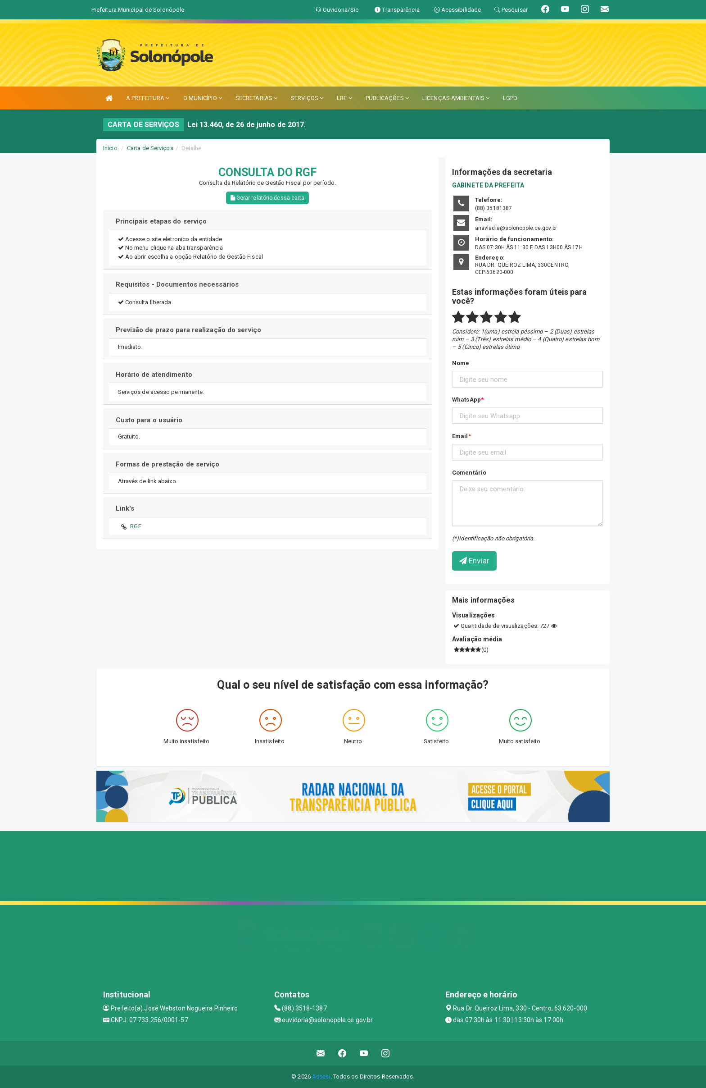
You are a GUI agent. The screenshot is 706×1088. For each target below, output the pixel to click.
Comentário (469, 472)
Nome (460, 363)
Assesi (321, 1076)
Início (110, 148)
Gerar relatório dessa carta (268, 198)
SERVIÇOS (307, 98)
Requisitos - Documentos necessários (177, 284)
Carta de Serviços (150, 148)
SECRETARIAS (256, 98)
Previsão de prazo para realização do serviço (188, 330)
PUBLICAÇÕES (387, 98)
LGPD (510, 98)
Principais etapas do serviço (161, 221)
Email (460, 436)
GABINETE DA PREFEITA (488, 185)
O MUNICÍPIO (202, 98)
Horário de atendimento (154, 374)
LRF (344, 98)
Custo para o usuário (149, 420)
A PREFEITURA (147, 98)
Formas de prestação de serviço (168, 464)
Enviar (474, 560)
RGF (135, 526)
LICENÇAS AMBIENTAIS (455, 98)
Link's (125, 508)
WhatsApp (466, 399)
